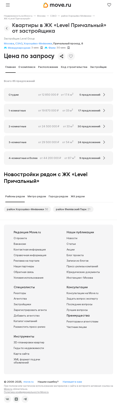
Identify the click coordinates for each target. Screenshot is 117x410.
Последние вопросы (79, 304)
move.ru (28, 381)
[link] (18, 15)
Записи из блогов (77, 260)
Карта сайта (21, 353)
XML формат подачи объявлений (27, 361)
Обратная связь (24, 272)
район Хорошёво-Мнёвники (76, 15)
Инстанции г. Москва (80, 277)
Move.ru (8, 389)
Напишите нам (72, 381)
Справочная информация (30, 255)
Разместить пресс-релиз (29, 326)
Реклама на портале (26, 260)
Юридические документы (83, 272)
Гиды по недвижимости (29, 348)
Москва (41, 15)
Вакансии (20, 243)
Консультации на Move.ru (82, 293)
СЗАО (53, 15)
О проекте (20, 238)
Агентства (20, 298)
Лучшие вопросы (77, 309)
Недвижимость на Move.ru (18, 15)
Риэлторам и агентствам (82, 321)
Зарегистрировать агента (30, 309)
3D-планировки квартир (29, 342)
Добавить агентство (27, 315)
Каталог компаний (25, 321)
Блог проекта (75, 255)
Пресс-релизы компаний (82, 266)
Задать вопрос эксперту (82, 298)
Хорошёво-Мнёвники (38, 43)
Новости (72, 238)
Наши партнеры (24, 266)
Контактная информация (30, 249)
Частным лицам (77, 326)
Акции (71, 249)
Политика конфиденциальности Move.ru (26, 392)
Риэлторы (20, 293)
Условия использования (28, 277)
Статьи (71, 243)
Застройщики (22, 304)
